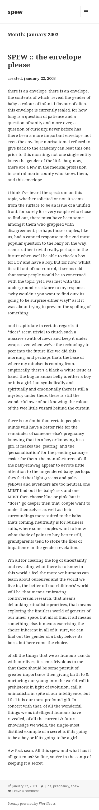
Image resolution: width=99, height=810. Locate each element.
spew (15, 12)
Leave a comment (25, 791)
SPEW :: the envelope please (44, 60)
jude (48, 786)
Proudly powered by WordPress (32, 803)
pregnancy (61, 786)
